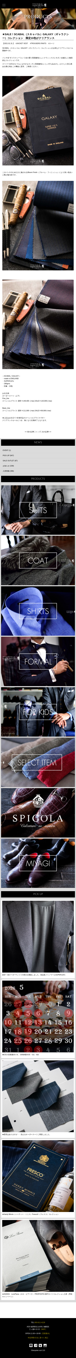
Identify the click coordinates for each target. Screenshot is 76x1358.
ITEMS (38, 762)
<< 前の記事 (29, 432)
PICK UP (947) (8, 455)
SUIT (38, 510)
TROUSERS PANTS (38, 43)
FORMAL (38, 661)
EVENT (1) (7, 450)
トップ (38, 432)
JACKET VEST (22, 43)
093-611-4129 (40, 1322)
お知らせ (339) (8, 466)
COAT (38, 560)
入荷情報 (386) (8, 471)
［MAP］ (43, 1329)
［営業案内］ (46, 1333)
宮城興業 (38, 863)
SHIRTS (38, 611)
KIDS (38, 712)
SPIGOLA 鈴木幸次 (38, 813)
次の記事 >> (46, 432)
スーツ (51, 43)
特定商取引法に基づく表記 (38, 1338)
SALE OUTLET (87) (10, 461)
